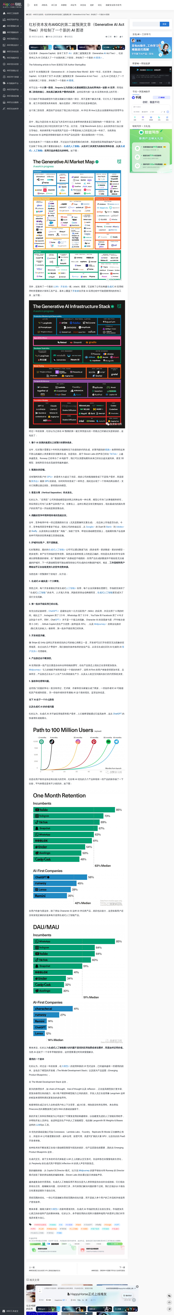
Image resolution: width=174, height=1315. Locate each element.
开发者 (63, 286)
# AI (60, 1225)
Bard (108, 527)
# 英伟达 (50, 1233)
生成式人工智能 (71, 146)
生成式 (110, 286)
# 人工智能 (74, 1229)
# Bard (78, 1225)
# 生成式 (115, 1229)
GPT (57, 619)
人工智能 (37, 150)
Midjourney (99, 624)
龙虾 (92, 5)
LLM (55, 286)
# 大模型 (84, 1229)
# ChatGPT (88, 1225)
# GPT (117, 1225)
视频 (107, 449)
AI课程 (64, 5)
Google (89, 527)
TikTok (113, 454)
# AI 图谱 (69, 1225)
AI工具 (54, 5)
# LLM (41, 1229)
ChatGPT (53, 611)
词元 (100, 5)
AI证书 (73, 5)
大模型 (65, 1066)
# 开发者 (105, 1229)
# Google (108, 1225)
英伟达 (34, 481)
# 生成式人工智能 (37, 1233)
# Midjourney (52, 1229)
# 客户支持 (95, 1229)
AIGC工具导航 (107, 1241)
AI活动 (83, 5)
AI (70, 53)
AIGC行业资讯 (38, 14)
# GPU (33, 1229)
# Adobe (53, 1225)
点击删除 (117, 1241)
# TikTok (63, 1229)
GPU (49, 477)
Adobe (119, 527)
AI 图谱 (97, 57)
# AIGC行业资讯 (40, 1225)
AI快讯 (44, 5)
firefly (34, 531)
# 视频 (59, 1233)
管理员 (69, 37)
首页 (36, 5)
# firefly (98, 1225)
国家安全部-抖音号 (114, 5)
